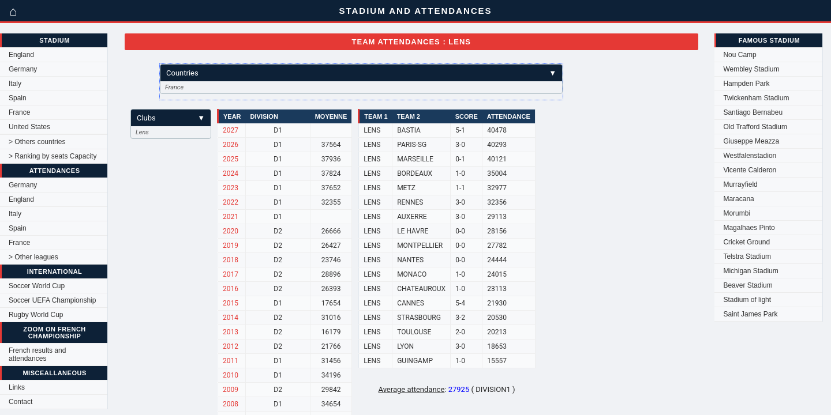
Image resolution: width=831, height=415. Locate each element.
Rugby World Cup (36, 315)
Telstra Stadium (747, 256)
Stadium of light (747, 300)
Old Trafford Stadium (755, 127)
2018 (230, 260)
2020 (230, 231)
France (19, 112)
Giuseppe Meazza (751, 141)
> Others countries (37, 142)
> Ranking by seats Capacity (52, 156)
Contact (20, 402)
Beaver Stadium (747, 285)
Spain (18, 98)
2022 (230, 202)
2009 (230, 390)
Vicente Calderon (749, 170)
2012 (230, 346)
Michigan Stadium (750, 271)
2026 (230, 145)
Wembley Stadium (751, 69)
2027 (230, 130)
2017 (230, 274)
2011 (230, 361)
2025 (230, 159)
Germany (23, 69)
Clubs (171, 118)
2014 (230, 318)
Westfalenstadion (749, 156)
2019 (230, 246)
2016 (230, 289)
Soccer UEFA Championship (52, 300)
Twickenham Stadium (756, 98)
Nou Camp (739, 55)
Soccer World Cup (37, 286)
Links (17, 387)
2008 (230, 404)
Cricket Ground (746, 242)
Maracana (738, 199)
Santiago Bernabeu (753, 112)
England (21, 55)
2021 (230, 217)
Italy (15, 84)
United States (29, 127)
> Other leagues (33, 257)
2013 (230, 332)
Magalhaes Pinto (748, 228)
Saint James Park (750, 314)
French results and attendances (37, 354)
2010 (230, 375)
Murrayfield (740, 184)
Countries (361, 73)
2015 (230, 303)
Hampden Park (746, 84)
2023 (230, 188)
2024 (230, 173)
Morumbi (736, 213)
